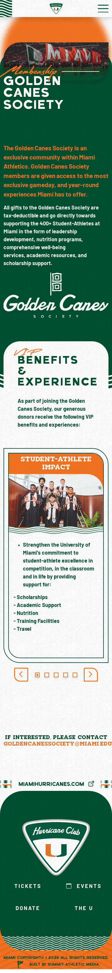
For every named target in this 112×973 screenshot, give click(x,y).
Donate (28, 909)
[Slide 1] (37, 675)
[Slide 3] (56, 675)
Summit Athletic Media (73, 965)
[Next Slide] (91, 675)
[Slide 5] (75, 675)
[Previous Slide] (21, 675)
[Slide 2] (46, 675)
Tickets (27, 886)
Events (84, 886)
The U (84, 909)
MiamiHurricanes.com (56, 784)
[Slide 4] (65, 675)
